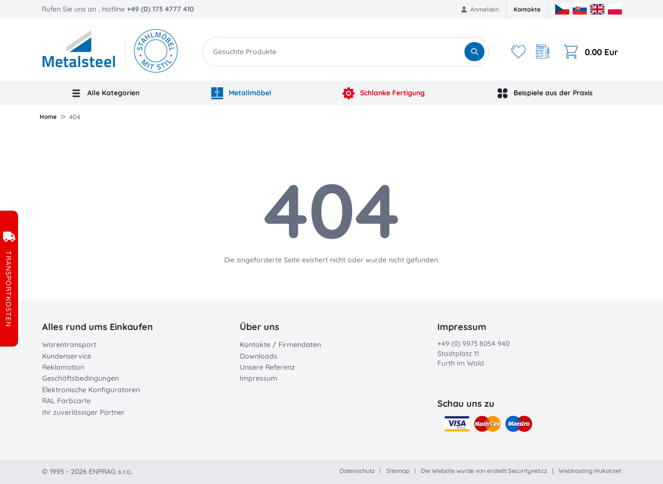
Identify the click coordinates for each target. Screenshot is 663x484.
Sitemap (397, 470)
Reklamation (63, 367)
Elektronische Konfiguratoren (91, 389)
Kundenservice (66, 356)
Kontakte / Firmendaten (280, 344)
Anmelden (480, 9)
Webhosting (576, 470)
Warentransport (69, 344)
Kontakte (527, 9)
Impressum (258, 378)
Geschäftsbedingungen (80, 378)
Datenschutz (357, 470)
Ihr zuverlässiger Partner (83, 412)
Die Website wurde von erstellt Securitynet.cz (484, 470)
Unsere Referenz (267, 367)
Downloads (258, 356)
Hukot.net (607, 470)
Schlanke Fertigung (384, 93)
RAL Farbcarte (66, 400)
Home (48, 116)
